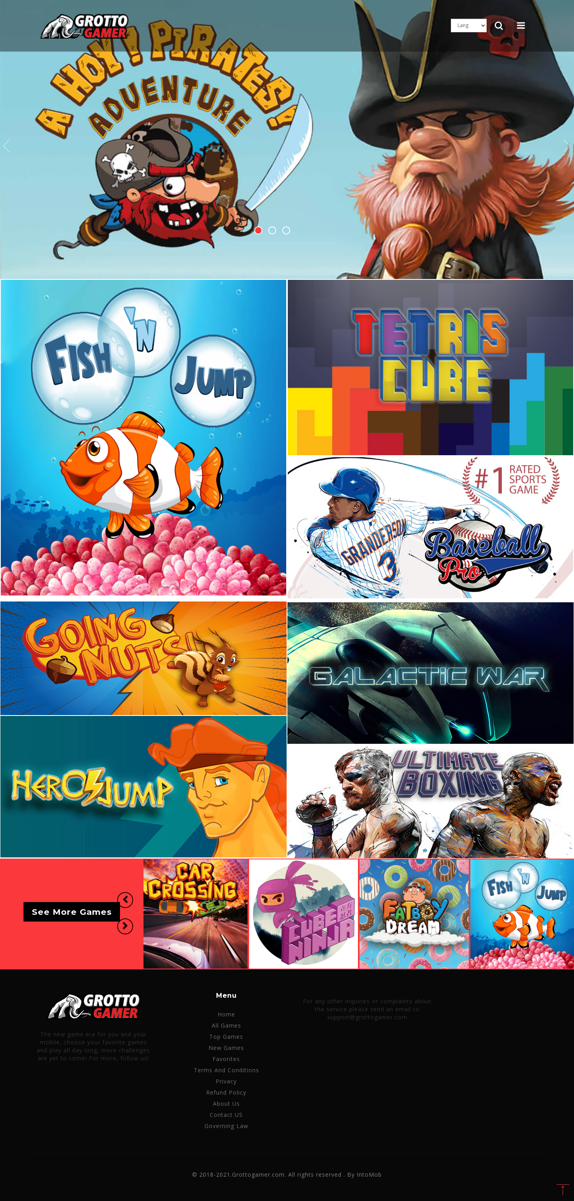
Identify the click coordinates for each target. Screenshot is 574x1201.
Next (567, 146)
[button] (125, 900)
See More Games (72, 912)
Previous (7, 146)
